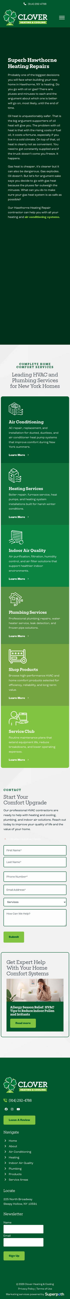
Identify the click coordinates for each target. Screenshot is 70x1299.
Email (7, 1235)
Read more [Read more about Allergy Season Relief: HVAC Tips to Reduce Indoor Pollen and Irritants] (23, 1023)
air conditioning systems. (42, 217)
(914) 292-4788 (37, 4)
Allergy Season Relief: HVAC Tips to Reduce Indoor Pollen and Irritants (32, 1010)
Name (7, 1222)
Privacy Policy (26, 1288)
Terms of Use (44, 1288)
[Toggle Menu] (62, 17)
